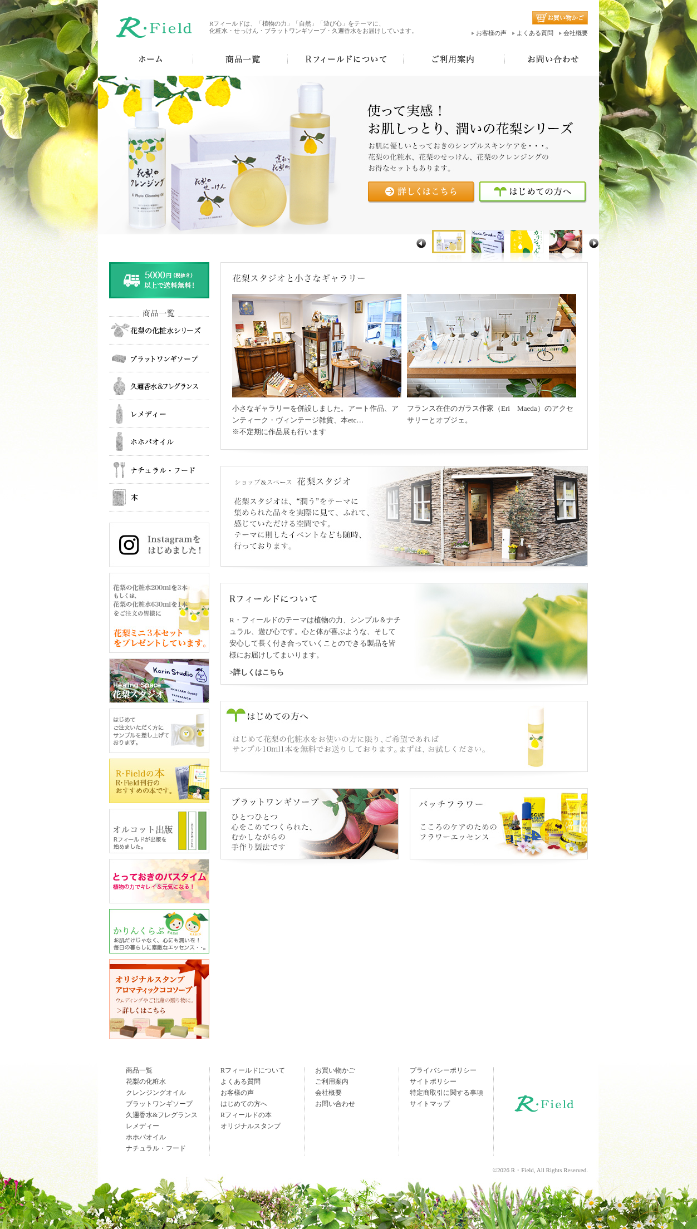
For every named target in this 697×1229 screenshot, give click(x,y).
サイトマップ (430, 1104)
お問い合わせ (335, 1104)
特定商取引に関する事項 (446, 1093)
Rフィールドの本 (246, 1115)
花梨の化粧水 (146, 1081)
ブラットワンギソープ (159, 1104)
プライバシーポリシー (443, 1070)
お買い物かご (335, 1070)
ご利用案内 (331, 1081)
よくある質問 (535, 33)
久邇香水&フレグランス (162, 1115)
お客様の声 (491, 33)
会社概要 (575, 33)
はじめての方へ (243, 1104)
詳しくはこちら (258, 672)
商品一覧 (139, 1070)
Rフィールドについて (252, 1070)
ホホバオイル (146, 1137)
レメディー (142, 1126)
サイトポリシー (433, 1081)
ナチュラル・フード (156, 1148)
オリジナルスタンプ (250, 1126)
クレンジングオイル (156, 1093)
